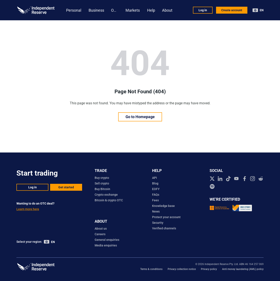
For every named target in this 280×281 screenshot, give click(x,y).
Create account (231, 10)
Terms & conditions (151, 269)
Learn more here (27, 209)
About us (101, 228)
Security (157, 222)
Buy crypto (102, 177)
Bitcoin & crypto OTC (109, 200)
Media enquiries (106, 245)
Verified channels (164, 228)
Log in (203, 10)
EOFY (156, 189)
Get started (66, 187)
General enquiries (107, 239)
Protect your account (166, 217)
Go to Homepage (140, 116)
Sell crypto (102, 183)
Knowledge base (163, 206)
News (156, 211)
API (154, 177)
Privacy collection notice (182, 269)
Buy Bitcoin (102, 189)
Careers (100, 234)
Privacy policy (209, 269)
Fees (155, 200)
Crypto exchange (106, 194)
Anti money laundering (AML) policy (243, 269)
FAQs (155, 194)
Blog (155, 183)
